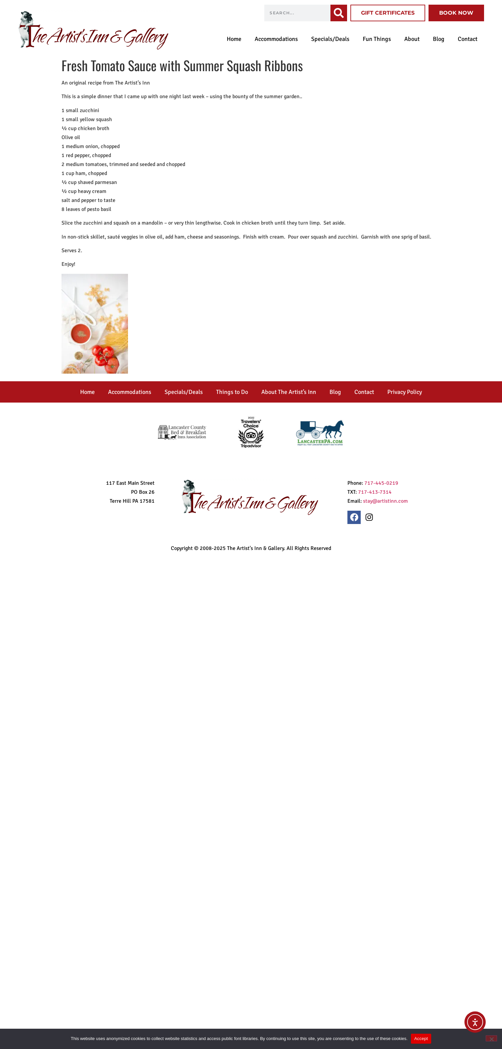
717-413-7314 (375, 492)
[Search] (338, 13)
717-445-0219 (381, 483)
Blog (438, 39)
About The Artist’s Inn (288, 392)
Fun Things (377, 39)
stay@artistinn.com (385, 501)
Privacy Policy (404, 392)
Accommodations (276, 39)
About (412, 39)
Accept (421, 1038)
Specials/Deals (330, 39)
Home (234, 39)
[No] (491, 1038)
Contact (467, 39)
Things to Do (232, 392)
